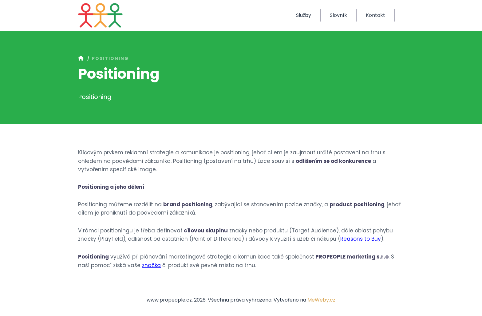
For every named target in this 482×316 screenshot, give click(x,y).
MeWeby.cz (321, 299)
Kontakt (375, 15)
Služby (303, 15)
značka (151, 265)
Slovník (338, 15)
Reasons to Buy (360, 239)
